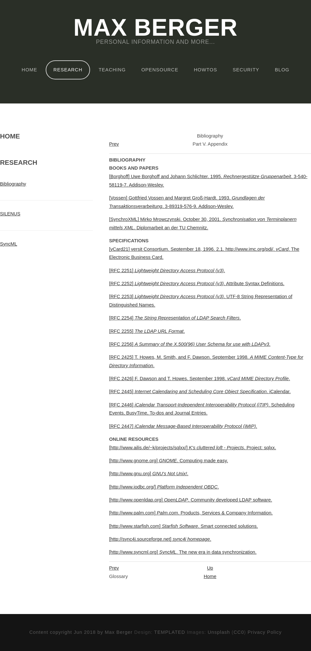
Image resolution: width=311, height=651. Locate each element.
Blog (282, 69)
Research (67, 69)
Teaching (112, 69)
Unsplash (219, 632)
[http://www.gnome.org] (168, 460)
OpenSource (159, 69)
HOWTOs (205, 69)
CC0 (239, 632)
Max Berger (155, 28)
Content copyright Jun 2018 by (67, 632)
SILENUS (10, 213)
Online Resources (133, 439)
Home (29, 69)
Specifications (129, 240)
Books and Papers (133, 168)
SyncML (8, 244)
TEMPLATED (169, 632)
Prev (114, 144)
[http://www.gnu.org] (149, 473)
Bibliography (13, 184)
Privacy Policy (265, 632)
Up (210, 568)
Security (246, 69)
